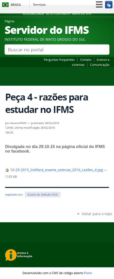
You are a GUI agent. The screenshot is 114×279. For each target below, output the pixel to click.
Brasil (16, 5)
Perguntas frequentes (59, 59)
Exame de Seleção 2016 (43, 194)
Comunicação (99, 65)
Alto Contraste (58, 14)
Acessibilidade (33, 14)
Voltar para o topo (97, 213)
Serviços (39, 4)
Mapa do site (81, 14)
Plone (88, 273)
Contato (85, 59)
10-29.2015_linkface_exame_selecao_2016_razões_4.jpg (54, 170)
